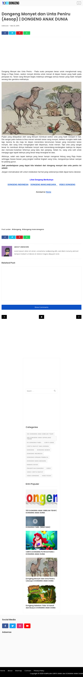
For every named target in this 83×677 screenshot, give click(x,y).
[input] (41, 390)
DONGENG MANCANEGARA (43, 184)
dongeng (30, 450)
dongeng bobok (43, 450)
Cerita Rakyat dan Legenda (38, 446)
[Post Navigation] (41, 317)
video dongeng (33, 476)
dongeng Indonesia (35, 453)
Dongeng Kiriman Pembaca (37, 457)
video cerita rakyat (35, 472)
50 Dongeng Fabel (34, 442)
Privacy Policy (39, 671)
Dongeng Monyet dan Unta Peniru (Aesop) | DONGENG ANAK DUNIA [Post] (40, 580)
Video (48, 468)
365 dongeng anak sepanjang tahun (39, 438)
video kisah (46, 476)
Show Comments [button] (41, 307)
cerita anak (49, 442)
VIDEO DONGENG (67, 184)
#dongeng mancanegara (33, 229)
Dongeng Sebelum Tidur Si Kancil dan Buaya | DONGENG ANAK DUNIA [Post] (40, 607)
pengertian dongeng (35, 468)
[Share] (5, 33)
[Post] (41, 499)
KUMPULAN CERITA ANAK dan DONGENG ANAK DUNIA (63, 673)
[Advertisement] (41, 54)
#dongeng (17, 229)
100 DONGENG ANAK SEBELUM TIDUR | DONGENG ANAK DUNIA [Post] (41, 511)
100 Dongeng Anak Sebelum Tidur (40, 434)
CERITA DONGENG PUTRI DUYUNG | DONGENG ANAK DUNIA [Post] (40, 553)
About (10, 671)
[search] (54, 390)
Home (48, 192)
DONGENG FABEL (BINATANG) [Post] (38, 527)
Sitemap (18, 671)
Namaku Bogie (32, 465)
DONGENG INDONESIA (18, 184)
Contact (27, 671)
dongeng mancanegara (36, 461)
